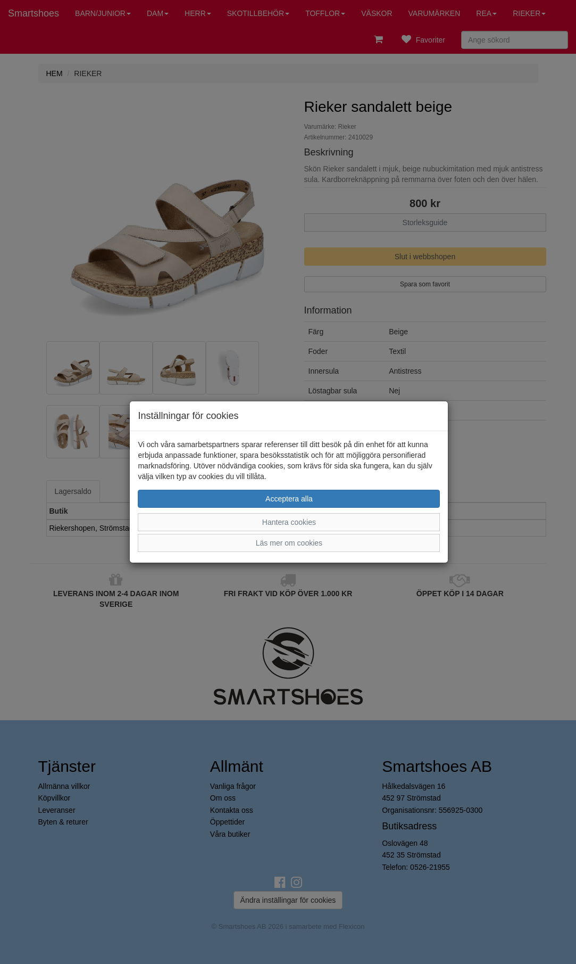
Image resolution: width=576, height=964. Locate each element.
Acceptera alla (289, 499)
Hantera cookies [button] (289, 522)
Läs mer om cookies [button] (289, 543)
